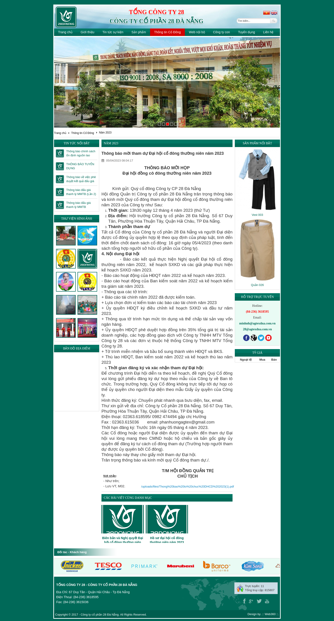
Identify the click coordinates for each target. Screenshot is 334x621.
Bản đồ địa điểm (76, 348)
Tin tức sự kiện (112, 32)
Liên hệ (268, 32)
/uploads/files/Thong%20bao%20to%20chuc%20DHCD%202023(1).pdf (187, 486)
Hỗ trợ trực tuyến (257, 297)
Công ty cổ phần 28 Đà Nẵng (156, 21)
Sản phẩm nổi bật (257, 143)
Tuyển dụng (246, 32)
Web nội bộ (197, 32)
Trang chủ (65, 32)
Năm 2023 (105, 132)
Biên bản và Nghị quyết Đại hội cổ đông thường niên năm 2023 (122, 542)
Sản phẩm (139, 32)
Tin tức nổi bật (76, 143)
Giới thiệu (87, 32)
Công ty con (221, 32)
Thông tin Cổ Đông (167, 32)
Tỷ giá (257, 353)
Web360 (270, 614)
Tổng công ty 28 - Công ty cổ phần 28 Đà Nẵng (96, 585)
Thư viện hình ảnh (76, 218)
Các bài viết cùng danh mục (128, 498)
